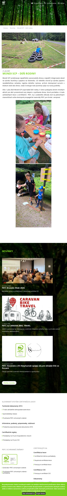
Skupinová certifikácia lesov (43, 460)
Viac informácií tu (29, 493)
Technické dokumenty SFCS (12, 406)
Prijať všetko (40, 493)
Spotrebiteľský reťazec (10, 414)
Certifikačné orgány (9, 432)
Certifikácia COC (40, 470)
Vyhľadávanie (51, 3)
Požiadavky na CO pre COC (11, 440)
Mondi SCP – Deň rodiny (25, 28)
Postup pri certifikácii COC (42, 473)
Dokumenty (38, 479)
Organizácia (38, 3)
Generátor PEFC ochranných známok (14, 467)
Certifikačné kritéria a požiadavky (45, 456)
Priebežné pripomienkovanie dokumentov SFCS (18, 427)
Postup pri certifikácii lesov (42, 464)
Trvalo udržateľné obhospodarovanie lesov (16, 409)
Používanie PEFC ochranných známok (14, 418)
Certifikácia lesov (40, 452)
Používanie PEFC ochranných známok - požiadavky (15, 472)
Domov (5, 28)
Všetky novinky (9, 383)
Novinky (12, 28)
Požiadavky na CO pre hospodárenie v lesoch (17, 435)
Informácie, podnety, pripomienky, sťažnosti (18, 423)
